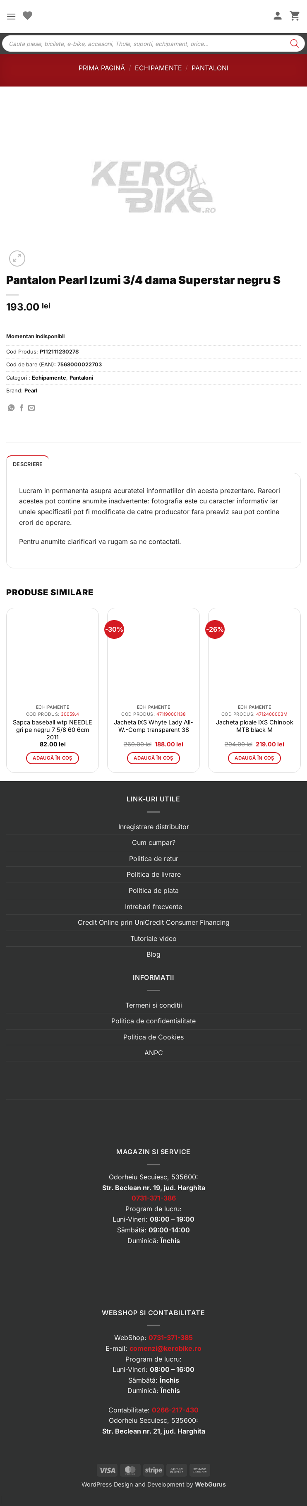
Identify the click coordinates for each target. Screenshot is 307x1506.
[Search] (294, 43)
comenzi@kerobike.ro (165, 1348)
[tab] (27, 464)
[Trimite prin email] (31, 408)
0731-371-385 (171, 1337)
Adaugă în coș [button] (52, 758)
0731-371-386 (154, 1198)
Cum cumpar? (153, 842)
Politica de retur (153, 858)
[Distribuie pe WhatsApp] (11, 408)
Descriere (28, 464)
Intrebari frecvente (153, 906)
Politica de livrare (154, 874)
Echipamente (158, 68)
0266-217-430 (175, 1410)
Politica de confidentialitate (153, 1021)
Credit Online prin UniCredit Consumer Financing (154, 922)
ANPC (153, 1053)
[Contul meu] (277, 16)
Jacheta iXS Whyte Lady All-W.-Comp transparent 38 (153, 726)
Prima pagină (102, 68)
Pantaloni (210, 68)
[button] (11, 16)
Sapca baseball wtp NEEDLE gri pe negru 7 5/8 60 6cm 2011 (52, 730)
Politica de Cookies (153, 1037)
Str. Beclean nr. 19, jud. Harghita (153, 1188)
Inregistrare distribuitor (153, 827)
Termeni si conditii (153, 1005)
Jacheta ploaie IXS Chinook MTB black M (254, 726)
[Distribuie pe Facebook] (21, 408)
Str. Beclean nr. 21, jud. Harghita (153, 1431)
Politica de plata (154, 890)
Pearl (30, 390)
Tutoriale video (153, 938)
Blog (153, 954)
